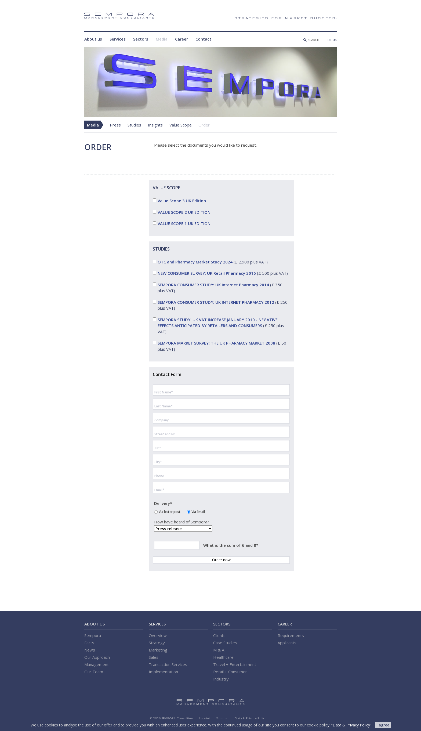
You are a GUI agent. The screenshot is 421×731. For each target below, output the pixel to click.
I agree (382, 725)
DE (330, 40)
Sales (153, 657)
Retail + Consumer (230, 671)
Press (115, 125)
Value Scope (180, 125)
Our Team (93, 671)
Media (162, 39)
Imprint (204, 718)
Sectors (140, 39)
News (89, 650)
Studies (134, 125)
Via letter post (169, 511)
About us (93, 39)
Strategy (157, 642)
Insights (155, 125)
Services (118, 39)
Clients (219, 635)
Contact (203, 39)
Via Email (198, 511)
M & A (218, 650)
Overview (158, 635)
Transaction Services (168, 664)
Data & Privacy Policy (250, 718)
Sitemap (222, 718)
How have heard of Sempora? (181, 522)
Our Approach (97, 657)
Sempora (92, 635)
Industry (221, 679)
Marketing (158, 650)
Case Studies (225, 642)
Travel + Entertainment (234, 664)
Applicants (287, 642)
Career (181, 39)
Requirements (291, 635)
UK (335, 40)
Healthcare (223, 657)
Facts (89, 642)
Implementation (163, 671)
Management (96, 664)
